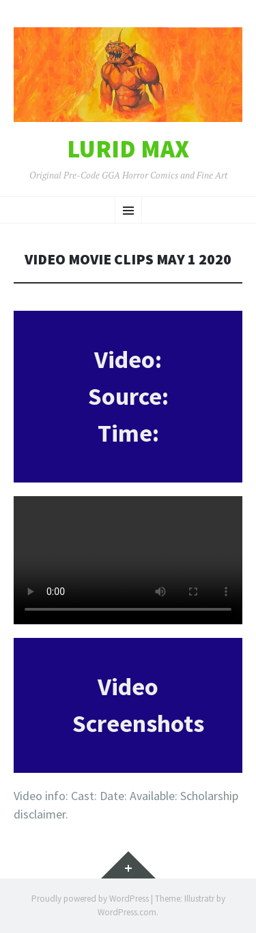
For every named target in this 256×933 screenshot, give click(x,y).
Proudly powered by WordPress (90, 898)
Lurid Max (128, 149)
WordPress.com (127, 912)
